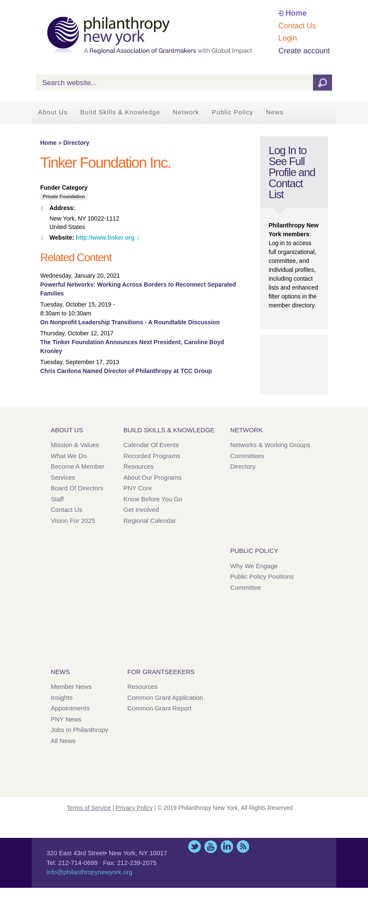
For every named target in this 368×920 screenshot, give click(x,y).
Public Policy (232, 112)
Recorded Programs (152, 455)
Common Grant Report (159, 708)
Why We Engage (253, 565)
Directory (76, 142)
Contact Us (297, 26)
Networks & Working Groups (270, 444)
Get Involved (141, 509)
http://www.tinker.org (105, 237)
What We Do (69, 455)
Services (63, 477)
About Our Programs (153, 477)
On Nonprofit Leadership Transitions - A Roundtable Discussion (130, 322)
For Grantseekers (161, 671)
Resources (139, 466)
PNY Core (138, 488)
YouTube (210, 846)
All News (63, 740)
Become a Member (77, 466)
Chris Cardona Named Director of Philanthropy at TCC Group (126, 370)
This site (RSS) (242, 846)
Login (287, 38)
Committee (245, 587)
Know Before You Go (153, 499)
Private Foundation (64, 196)
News (275, 112)
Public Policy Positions (262, 576)
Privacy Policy (134, 807)
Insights (62, 697)
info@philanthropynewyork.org (89, 872)
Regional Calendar (150, 520)
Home (296, 13)
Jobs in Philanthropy (79, 729)
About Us (53, 112)
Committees (247, 455)
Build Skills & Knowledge (120, 112)
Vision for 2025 (73, 520)
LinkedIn (226, 846)
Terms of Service (89, 807)
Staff (57, 499)
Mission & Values (75, 444)
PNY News (66, 719)
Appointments (70, 708)
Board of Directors (77, 488)
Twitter (194, 846)
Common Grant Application (165, 697)
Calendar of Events (151, 444)
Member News (71, 686)
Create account (304, 51)
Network (186, 112)
